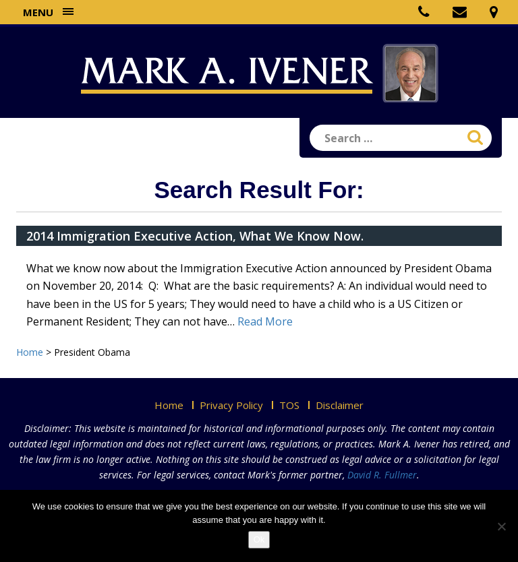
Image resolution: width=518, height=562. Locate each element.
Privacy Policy (231, 405)
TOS (289, 405)
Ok (259, 539)
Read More (265, 321)
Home (168, 405)
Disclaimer (340, 405)
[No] (501, 526)
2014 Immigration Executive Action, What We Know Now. (195, 236)
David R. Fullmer (382, 474)
